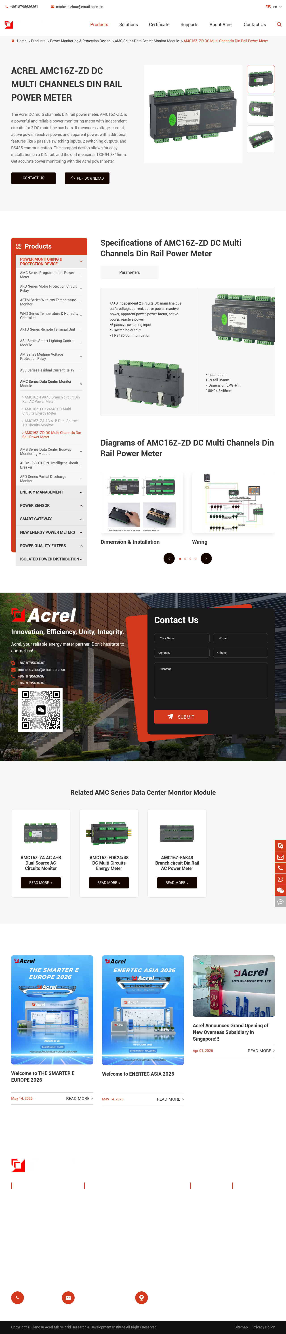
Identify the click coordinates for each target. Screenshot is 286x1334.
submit (181, 717)
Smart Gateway (36, 519)
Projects (203, 1229)
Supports (189, 24)
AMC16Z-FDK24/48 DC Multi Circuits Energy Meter (46, 411)
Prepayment (100, 1246)
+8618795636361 (21, 6)
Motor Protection (158, 1225)
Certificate (159, 24)
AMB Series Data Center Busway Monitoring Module (46, 451)
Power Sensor (35, 505)
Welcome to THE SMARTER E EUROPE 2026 (42, 1077)
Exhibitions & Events (213, 1208)
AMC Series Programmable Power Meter (47, 275)
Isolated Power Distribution (49, 559)
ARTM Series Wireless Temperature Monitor (48, 302)
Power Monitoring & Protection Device (80, 41)
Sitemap (241, 1327)
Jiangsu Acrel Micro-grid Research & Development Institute (78, 1327)
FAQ (241, 1229)
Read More (40, 883)
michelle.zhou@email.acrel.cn (76, 6)
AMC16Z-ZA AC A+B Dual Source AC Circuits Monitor (50, 423)
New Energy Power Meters (47, 532)
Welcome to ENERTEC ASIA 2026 (138, 1074)
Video (243, 1218)
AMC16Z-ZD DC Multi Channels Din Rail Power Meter (226, 41)
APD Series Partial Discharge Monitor (43, 479)
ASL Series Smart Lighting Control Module (47, 343)
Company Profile (210, 1197)
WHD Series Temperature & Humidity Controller (49, 315)
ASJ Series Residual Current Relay (47, 370)
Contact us (33, 178)
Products (99, 24)
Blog (242, 1208)
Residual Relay (102, 1235)
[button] (169, 558)
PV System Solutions (107, 1214)
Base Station (100, 1225)
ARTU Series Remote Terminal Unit (47, 329)
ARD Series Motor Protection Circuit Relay (48, 288)
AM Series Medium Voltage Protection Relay (41, 356)
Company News (209, 1218)
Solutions (128, 24)
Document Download (256, 1197)
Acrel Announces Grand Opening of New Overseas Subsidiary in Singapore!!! (230, 1032)
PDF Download (87, 178)
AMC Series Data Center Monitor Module (147, 41)
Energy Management (41, 492)
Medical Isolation (158, 1235)
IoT (146, 1214)
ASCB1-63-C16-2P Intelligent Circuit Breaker (49, 465)
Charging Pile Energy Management (107, 1200)
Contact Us (255, 24)
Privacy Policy (263, 1327)
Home (21, 41)
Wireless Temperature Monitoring (162, 1200)
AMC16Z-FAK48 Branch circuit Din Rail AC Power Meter (51, 399)
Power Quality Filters (43, 545)
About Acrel (221, 24)
